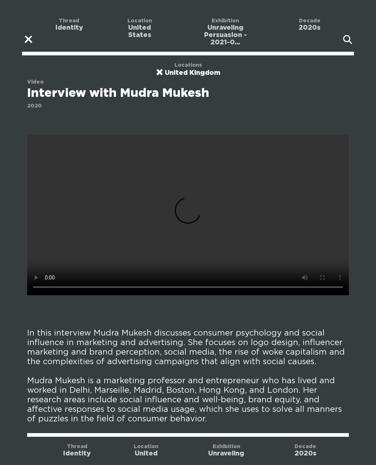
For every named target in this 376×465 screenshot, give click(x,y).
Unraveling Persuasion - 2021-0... (225, 35)
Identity (69, 28)
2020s (310, 28)
